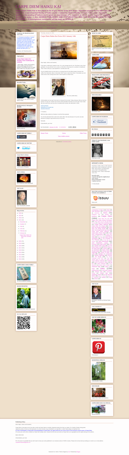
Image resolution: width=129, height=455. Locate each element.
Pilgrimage (94, 252)
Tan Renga (98, 256)
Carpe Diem (106, 216)
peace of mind (101, 276)
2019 (20, 243)
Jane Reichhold (103, 241)
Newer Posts (44, 133)
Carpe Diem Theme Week (99, 233)
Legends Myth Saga (99, 245)
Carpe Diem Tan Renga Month (102, 228)
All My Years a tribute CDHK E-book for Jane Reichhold (91, 22)
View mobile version (63, 136)
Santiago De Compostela (105, 254)
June (21, 228)
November (23, 222)
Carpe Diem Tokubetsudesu (102, 233)
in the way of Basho (107, 270)
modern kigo (104, 273)
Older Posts (83, 133)
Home (18, 22)
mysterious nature (96, 274)
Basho (105, 213)
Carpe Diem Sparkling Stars (105, 223)
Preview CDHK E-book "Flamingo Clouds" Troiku (46, 25)
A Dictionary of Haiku (97, 210)
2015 (20, 252)
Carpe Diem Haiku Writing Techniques (102, 220)
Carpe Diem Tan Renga (98, 226)
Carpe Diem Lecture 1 (28, 22)
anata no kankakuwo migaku (101, 262)
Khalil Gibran (103, 244)
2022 (20, 217)
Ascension (97, 213)
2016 (20, 250)
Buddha (107, 214)
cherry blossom (101, 263)
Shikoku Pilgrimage (99, 255)
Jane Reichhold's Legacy (100, 243)
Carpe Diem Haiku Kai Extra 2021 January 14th (58, 36)
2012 (20, 259)
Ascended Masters (107, 211)
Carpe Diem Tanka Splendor (100, 231)
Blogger (78, 451)
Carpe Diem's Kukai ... (69, 22)
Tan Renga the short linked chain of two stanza (72, 25)
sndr (69, 451)
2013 (20, 256)
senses (96, 278)
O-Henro (105, 248)
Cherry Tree (101, 235)
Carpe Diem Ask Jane (103, 218)
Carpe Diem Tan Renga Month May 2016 (102, 229)
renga (110, 277)
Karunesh (94, 244)
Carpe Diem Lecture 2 (42, 22)
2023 (20, 215)
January (22, 233)
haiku (102, 268)
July (21, 226)
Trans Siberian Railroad (98, 261)
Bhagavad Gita (96, 214)
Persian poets (106, 251)
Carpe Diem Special (101, 224)
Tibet (108, 258)
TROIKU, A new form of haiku (24, 25)
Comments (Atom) (67, 141)
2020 (20, 241)
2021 (20, 220)
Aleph (108, 210)
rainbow (104, 277)
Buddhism (94, 216)
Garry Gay (99, 237)
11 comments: (62, 127)
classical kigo (96, 266)
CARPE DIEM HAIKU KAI (38, 6)
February (22, 230)
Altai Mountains (96, 211)
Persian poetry (95, 251)
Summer (110, 255)
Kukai (111, 244)
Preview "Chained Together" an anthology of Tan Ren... (30, 28)
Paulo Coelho (105, 249)
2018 (20, 245)
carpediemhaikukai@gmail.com (23, 442)
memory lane (98, 271)
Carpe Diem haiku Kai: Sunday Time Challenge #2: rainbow (25, 60)
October (22, 224)
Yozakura (109, 261)
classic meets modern (104, 265)
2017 (20, 248)
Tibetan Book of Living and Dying (100, 259)
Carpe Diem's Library (56, 22)
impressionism (95, 270)
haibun (107, 266)
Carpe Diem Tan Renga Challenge (102, 226)
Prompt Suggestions (51, 28)
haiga (93, 268)
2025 (20, 213)
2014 (20, 254)
